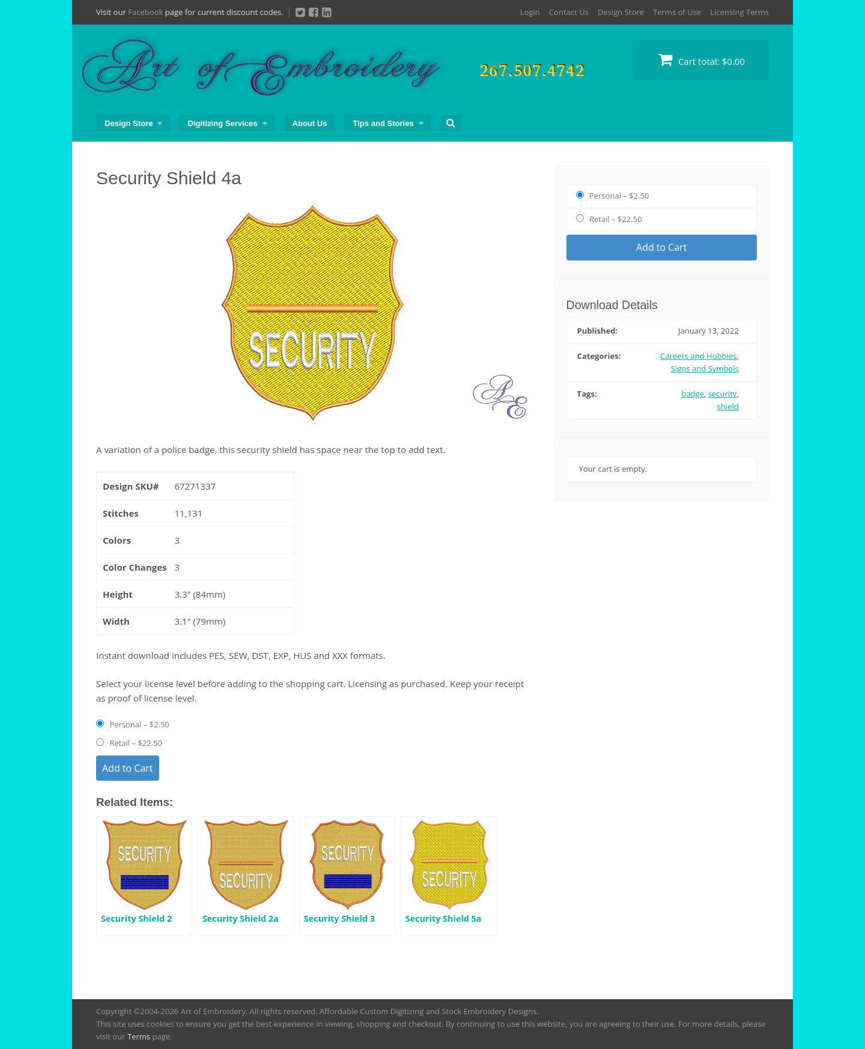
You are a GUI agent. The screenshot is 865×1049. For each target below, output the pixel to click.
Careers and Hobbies (698, 355)
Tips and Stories (383, 123)
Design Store (621, 12)
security (722, 393)
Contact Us (569, 12)
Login (530, 12)
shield (728, 406)
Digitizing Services (222, 123)
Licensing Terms (739, 12)
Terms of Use (677, 12)
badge (692, 393)
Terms (138, 1036)
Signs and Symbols (705, 368)
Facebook (145, 12)
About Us (310, 123)
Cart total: (701, 59)
